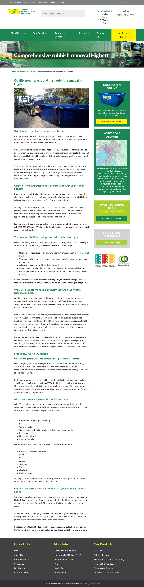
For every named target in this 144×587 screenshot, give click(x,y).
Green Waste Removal (104, 568)
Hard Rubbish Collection (105, 564)
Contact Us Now (111, 218)
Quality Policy (60, 568)
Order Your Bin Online (64, 559)
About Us (84, 33)
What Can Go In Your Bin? (65, 550)
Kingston (32, 200)
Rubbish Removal (101, 555)
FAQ (56, 564)
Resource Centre (60, 35)
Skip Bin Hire (18, 33)
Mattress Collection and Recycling (109, 559)
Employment (19, 568)
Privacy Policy (60, 572)
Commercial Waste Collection (107, 572)
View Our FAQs (112, 242)
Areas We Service (21, 559)
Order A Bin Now (111, 121)
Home (15, 71)
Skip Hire (98, 550)
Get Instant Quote (123, 34)
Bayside (41, 200)
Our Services (40, 33)
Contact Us (101, 35)
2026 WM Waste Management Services (64, 583)
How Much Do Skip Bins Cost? (67, 555)
